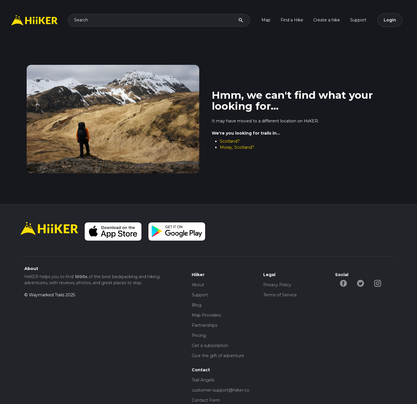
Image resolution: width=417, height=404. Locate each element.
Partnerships (204, 325)
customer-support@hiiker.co (220, 390)
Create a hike (326, 20)
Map (265, 20)
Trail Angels (203, 380)
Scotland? (230, 141)
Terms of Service (280, 295)
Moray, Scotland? (237, 147)
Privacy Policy (277, 284)
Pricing (199, 335)
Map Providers (206, 315)
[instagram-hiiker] (377, 282)
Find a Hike (292, 20)
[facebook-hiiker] (343, 282)
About (198, 284)
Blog (196, 305)
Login (390, 20)
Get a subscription (210, 345)
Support (358, 20)
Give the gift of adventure (218, 355)
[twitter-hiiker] (360, 282)
